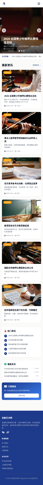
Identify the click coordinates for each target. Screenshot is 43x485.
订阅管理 (5, 450)
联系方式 (5, 447)
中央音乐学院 (6, 461)
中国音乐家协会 (7, 468)
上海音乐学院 (6, 465)
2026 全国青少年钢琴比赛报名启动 (24, 56)
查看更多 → (37, 65)
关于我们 (5, 443)
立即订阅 (21, 395)
